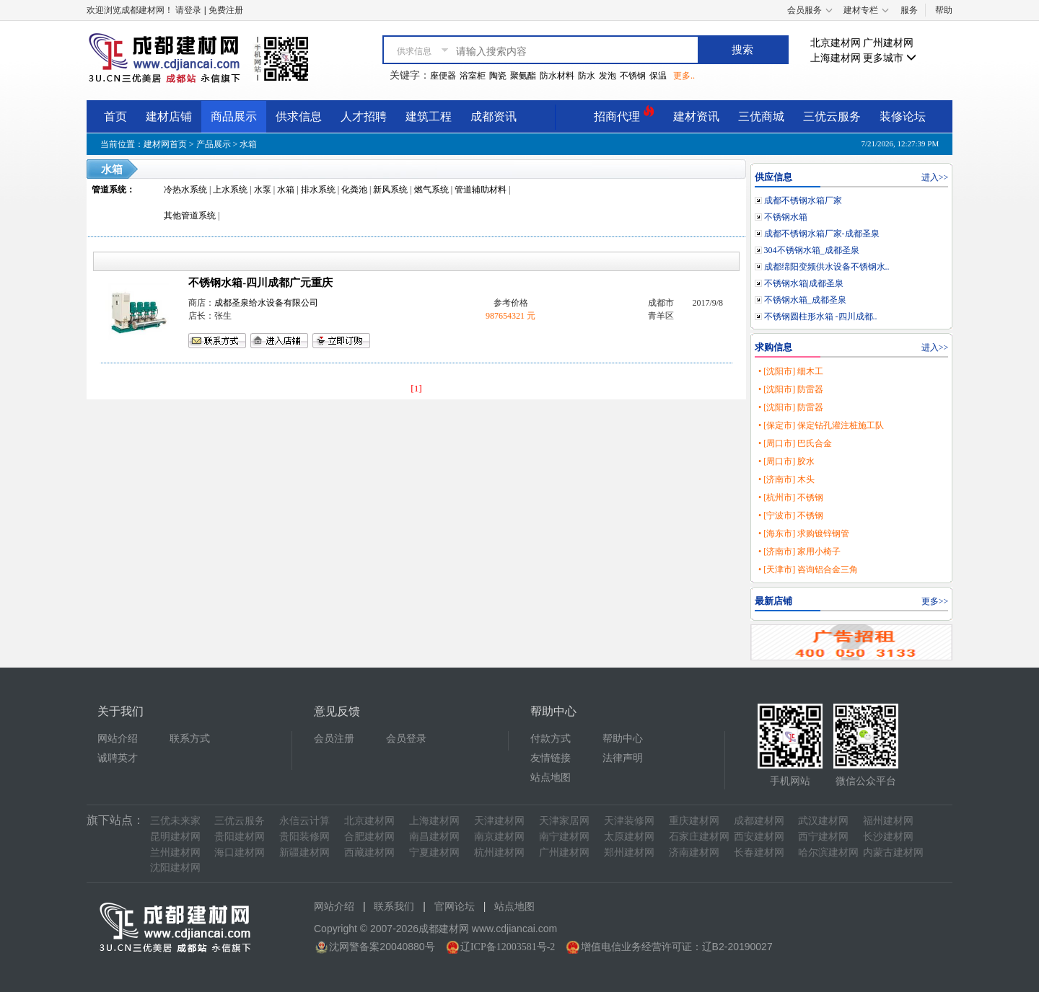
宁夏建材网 (434, 852)
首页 (115, 116)
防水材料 (557, 76)
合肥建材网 (369, 836)
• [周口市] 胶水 (786, 461)
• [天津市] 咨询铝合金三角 (808, 569)
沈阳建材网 (175, 867)
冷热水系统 (185, 190)
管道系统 (109, 190)
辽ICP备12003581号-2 (507, 947)
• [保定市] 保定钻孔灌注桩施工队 (821, 425)
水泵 (262, 190)
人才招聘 (364, 116)
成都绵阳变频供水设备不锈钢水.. (827, 267)
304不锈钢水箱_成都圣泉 (811, 250)
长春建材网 (759, 852)
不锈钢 (633, 76)
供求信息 (299, 116)
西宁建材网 (823, 836)
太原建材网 (629, 836)
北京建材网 (835, 42)
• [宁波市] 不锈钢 (790, 515)
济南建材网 (694, 852)
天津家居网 (564, 820)
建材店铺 (169, 116)
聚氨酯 (523, 76)
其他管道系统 (190, 216)
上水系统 (230, 190)
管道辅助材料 (481, 190)
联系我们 (394, 906)
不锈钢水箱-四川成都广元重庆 (260, 282)
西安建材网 (759, 836)
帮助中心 (622, 738)
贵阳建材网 (239, 836)
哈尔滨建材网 (828, 852)
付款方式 (550, 738)
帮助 (943, 10)
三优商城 (761, 116)
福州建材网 (888, 820)
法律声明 (622, 758)
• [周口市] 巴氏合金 (795, 443)
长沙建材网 (888, 836)
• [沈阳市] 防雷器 (790, 389)
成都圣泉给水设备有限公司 (266, 303)
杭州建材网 (499, 852)
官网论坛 (454, 906)
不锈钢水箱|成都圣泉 (803, 283)
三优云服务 (832, 116)
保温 (658, 76)
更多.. (684, 76)
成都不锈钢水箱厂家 (803, 200)
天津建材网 (499, 820)
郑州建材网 (629, 852)
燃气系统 (431, 190)
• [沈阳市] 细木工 (790, 371)
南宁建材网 (564, 836)
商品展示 (234, 116)
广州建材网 (888, 42)
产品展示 (213, 144)
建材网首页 (165, 144)
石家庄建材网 (699, 836)
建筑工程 (428, 116)
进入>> (935, 177)
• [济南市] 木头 (786, 479)
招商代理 (624, 114)
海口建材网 (239, 852)
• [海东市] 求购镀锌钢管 (803, 533)
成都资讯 (493, 116)
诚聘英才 (117, 758)
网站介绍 (117, 738)
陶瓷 (498, 76)
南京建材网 (499, 836)
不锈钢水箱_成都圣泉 (805, 300)
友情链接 (550, 758)
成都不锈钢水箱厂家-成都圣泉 (822, 234)
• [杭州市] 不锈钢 (790, 497)
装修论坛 (903, 116)
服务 (909, 10)
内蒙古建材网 (893, 852)
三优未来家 (175, 820)
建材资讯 (696, 116)
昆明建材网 (175, 836)
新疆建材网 (304, 852)
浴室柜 (473, 76)
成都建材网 (759, 820)
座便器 (443, 76)
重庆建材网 (694, 820)
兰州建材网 (175, 852)
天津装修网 (629, 820)
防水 (586, 76)
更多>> (935, 601)
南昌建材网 (434, 836)
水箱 (248, 144)
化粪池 (354, 190)
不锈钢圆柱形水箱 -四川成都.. (820, 316)
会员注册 (334, 738)
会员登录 (406, 738)
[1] (416, 388)
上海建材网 (835, 58)
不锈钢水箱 (785, 217)
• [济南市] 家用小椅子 (799, 551)
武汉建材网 (823, 820)
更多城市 (889, 58)
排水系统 (318, 190)
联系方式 (190, 738)
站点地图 (550, 777)
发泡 (607, 76)
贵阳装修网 (304, 836)
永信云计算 (304, 820)
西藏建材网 (369, 852)
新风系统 (390, 190)
